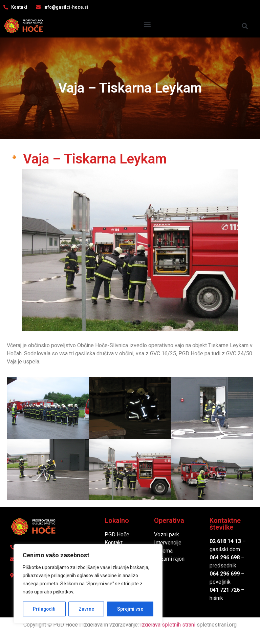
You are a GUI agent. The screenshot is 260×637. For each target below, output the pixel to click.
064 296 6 (222, 557)
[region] (88, 583)
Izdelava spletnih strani (167, 624)
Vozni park (166, 534)
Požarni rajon (169, 559)
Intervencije (167, 542)
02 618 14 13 (225, 541)
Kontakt (114, 542)
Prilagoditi (44, 609)
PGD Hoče (117, 534)
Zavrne (86, 609)
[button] (147, 24)
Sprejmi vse (130, 609)
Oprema (163, 550)
